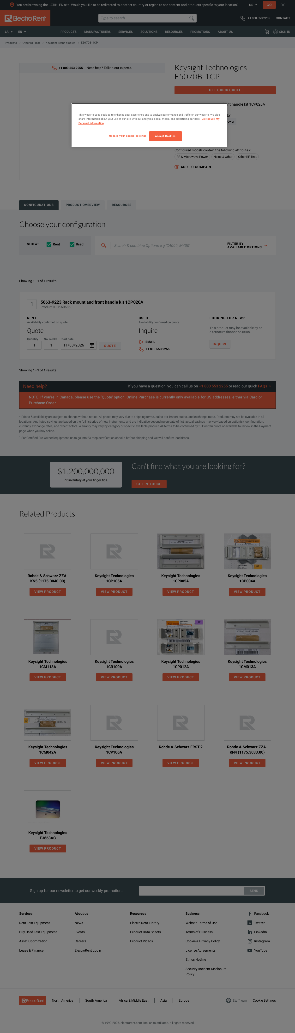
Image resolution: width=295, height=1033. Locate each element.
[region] (149, 125)
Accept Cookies (165, 136)
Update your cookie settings (127, 135)
